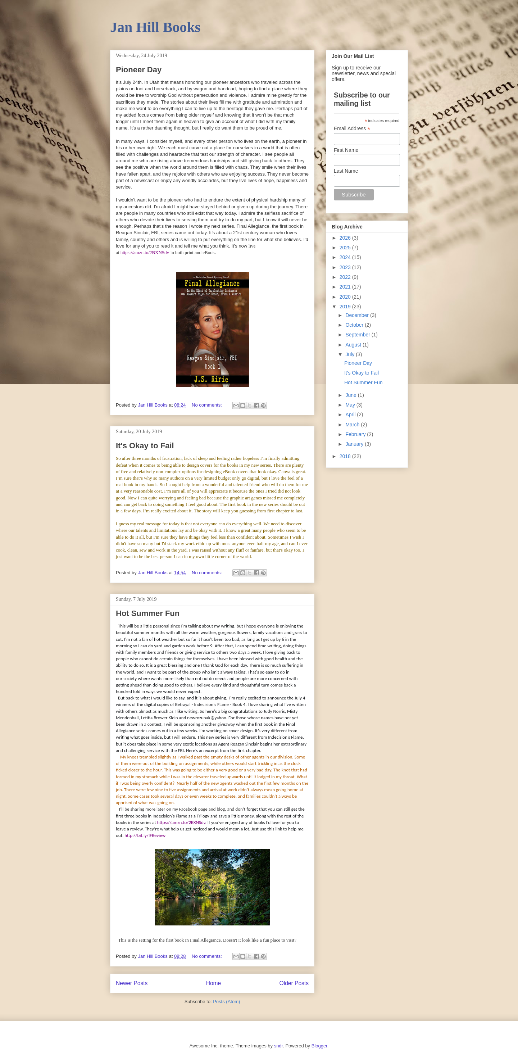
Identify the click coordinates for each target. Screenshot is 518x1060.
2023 (346, 267)
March (353, 424)
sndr (278, 1045)
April (351, 414)
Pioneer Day (139, 69)
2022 (346, 277)
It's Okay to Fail (145, 445)
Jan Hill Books (155, 27)
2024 (346, 257)
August (353, 345)
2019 (346, 306)
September (358, 335)
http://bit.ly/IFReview (144, 835)
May (350, 405)
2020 (346, 297)
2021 (346, 287)
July (350, 354)
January (355, 444)
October (355, 325)
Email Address (352, 128)
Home (213, 983)
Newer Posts (131, 983)
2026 (346, 238)
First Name (346, 150)
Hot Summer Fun (148, 613)
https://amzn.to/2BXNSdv (145, 252)
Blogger (319, 1045)
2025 (346, 247)
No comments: (207, 405)
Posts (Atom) (226, 1001)
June (351, 395)
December (357, 315)
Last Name (346, 171)
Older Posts (294, 983)
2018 (346, 456)
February (356, 434)
